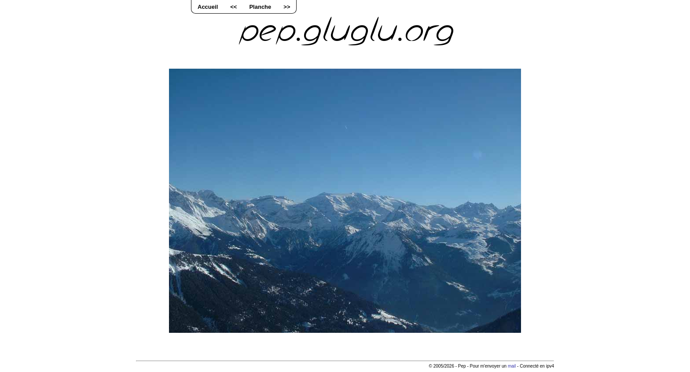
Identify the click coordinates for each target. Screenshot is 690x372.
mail (512, 366)
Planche (260, 7)
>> (286, 7)
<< (233, 7)
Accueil (208, 7)
